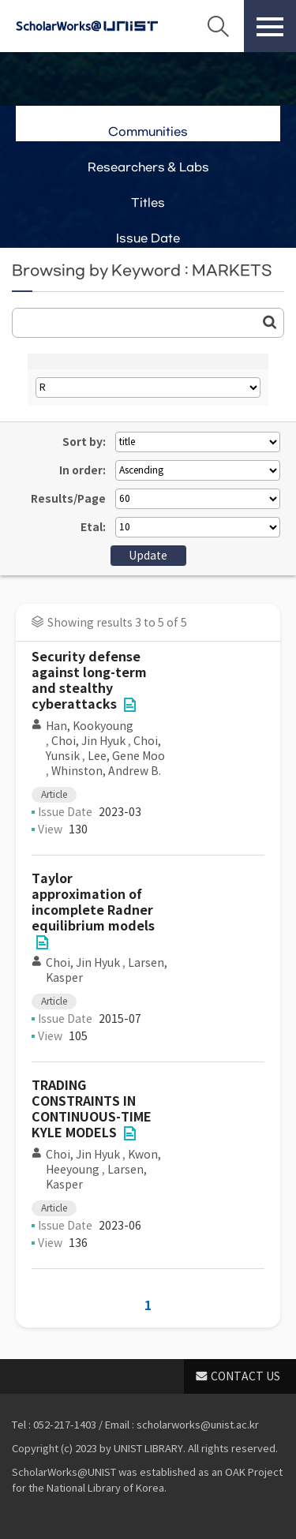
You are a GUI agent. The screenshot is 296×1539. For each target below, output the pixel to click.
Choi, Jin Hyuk (88, 741)
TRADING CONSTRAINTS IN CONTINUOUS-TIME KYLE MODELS (92, 1109)
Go (270, 322)
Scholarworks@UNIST (87, 26)
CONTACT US (245, 1376)
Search (218, 26)
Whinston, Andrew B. (106, 771)
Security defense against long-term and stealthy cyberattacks (89, 681)
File (129, 705)
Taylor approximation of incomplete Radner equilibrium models (93, 902)
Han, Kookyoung (89, 726)
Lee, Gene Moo (126, 756)
